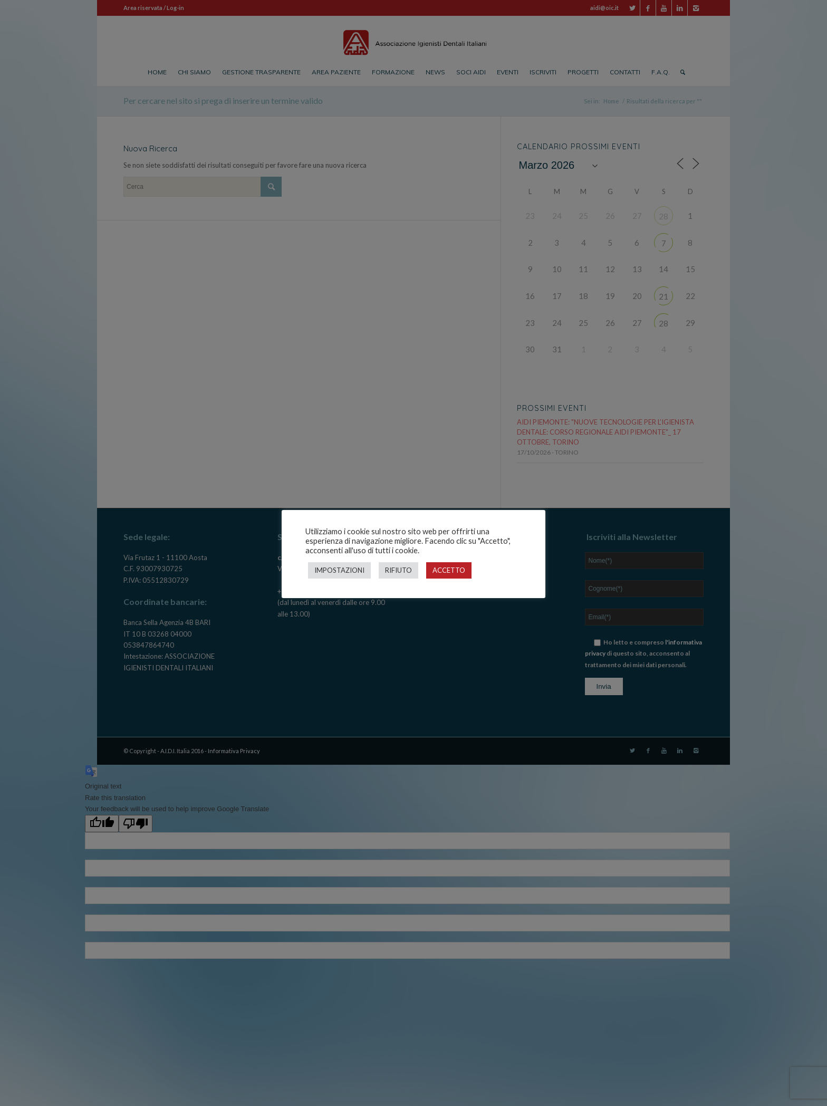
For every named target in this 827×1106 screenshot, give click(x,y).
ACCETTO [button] (448, 570)
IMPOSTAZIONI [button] (339, 570)
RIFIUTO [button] (398, 570)
